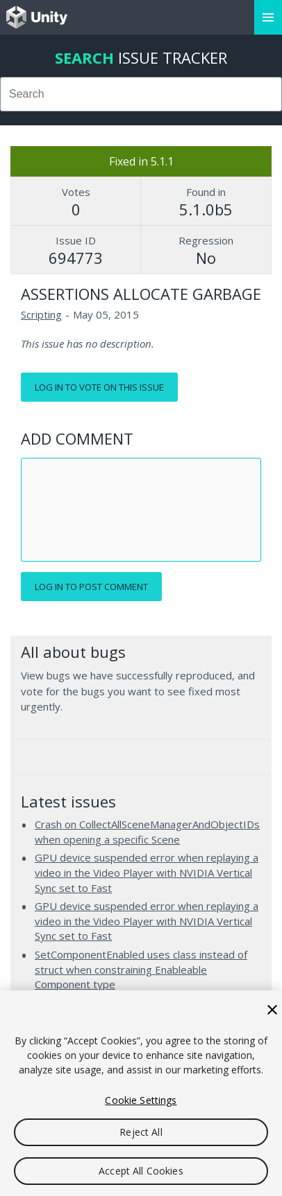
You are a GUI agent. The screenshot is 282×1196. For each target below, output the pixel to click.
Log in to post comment (91, 586)
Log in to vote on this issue (99, 387)
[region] (141, 1093)
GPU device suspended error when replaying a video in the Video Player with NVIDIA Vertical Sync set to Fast (146, 872)
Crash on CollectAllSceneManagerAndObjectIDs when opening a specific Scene (147, 831)
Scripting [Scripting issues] (41, 314)
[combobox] (141, 94)
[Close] (272, 1009)
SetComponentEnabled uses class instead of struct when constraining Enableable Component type (141, 969)
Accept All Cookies (141, 1170)
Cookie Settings (140, 1100)
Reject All (140, 1132)
